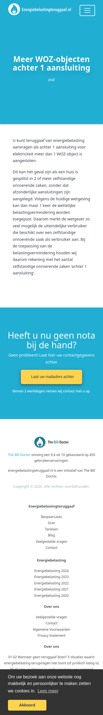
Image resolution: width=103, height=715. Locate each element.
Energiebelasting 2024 (51, 570)
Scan (51, 522)
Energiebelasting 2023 (51, 576)
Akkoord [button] (27, 705)
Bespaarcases (51, 516)
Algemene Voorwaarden (51, 629)
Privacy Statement (52, 635)
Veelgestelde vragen (51, 541)
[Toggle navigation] (87, 10)
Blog (51, 535)
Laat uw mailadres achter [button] (51, 376)
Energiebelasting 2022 (51, 583)
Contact (51, 547)
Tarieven (51, 529)
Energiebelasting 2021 (51, 589)
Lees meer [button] (48, 691)
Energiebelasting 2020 (51, 595)
